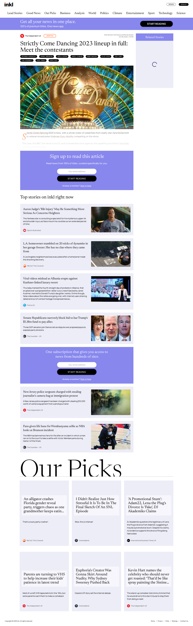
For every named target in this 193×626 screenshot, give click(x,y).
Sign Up (183, 4)
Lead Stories (14, 13)
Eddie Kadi (53, 60)
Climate (117, 13)
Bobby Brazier (92, 56)
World (92, 13)
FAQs (167, 621)
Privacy (160, 621)
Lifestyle (49, 36)
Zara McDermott (27, 60)
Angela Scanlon (77, 56)
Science (181, 13)
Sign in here (85, 185)
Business (65, 13)
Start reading (156, 23)
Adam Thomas (41, 60)
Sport (151, 13)
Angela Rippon (62, 56)
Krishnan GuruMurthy (29, 56)
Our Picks (50, 13)
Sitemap (174, 621)
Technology (166, 13)
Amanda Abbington (46, 56)
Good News (33, 13)
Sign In (171, 4)
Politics (104, 13)
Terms (153, 621)
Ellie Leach (106, 56)
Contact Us (184, 621)
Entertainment (135, 13)
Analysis (79, 13)
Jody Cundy (118, 56)
